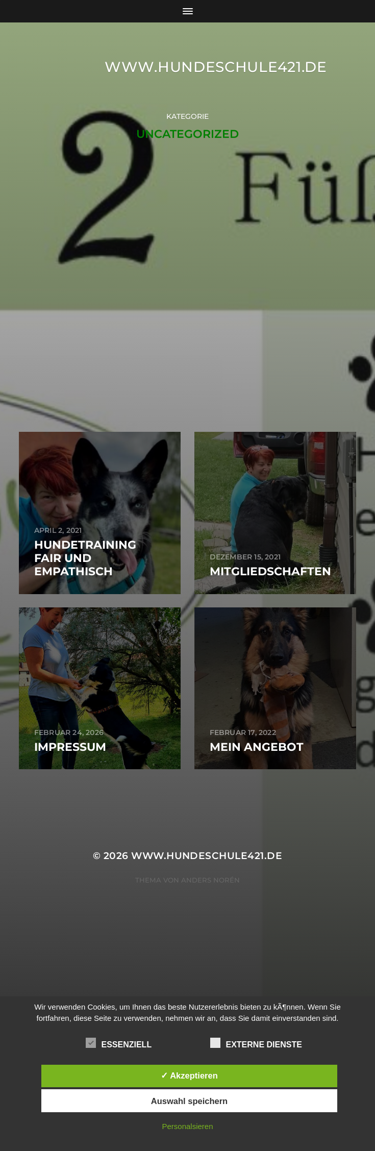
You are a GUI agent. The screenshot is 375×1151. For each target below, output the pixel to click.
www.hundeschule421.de (216, 67)
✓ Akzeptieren (189, 1075)
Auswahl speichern (189, 1101)
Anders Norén (210, 880)
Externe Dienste (256, 1043)
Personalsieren (187, 1126)
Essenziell (119, 1043)
